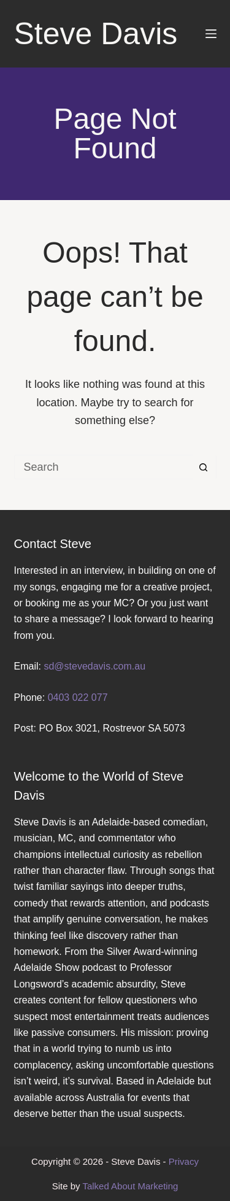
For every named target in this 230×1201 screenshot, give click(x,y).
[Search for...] (103, 467)
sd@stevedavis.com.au (94, 666)
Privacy (184, 1161)
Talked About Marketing (130, 1186)
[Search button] (203, 467)
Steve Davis (96, 34)
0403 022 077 (78, 697)
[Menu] (211, 33)
